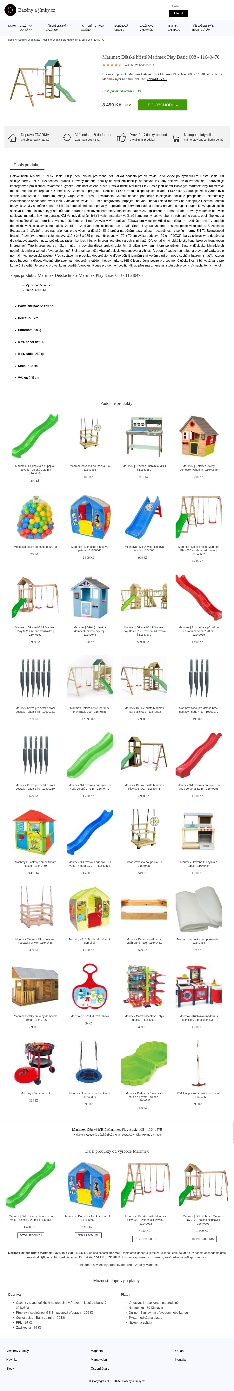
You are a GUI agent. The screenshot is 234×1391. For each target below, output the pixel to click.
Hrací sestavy (123, 1134)
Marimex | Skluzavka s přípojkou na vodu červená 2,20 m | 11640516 (199, 631)
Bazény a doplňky (26, 27)
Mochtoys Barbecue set (35, 1093)
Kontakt (180, 1359)
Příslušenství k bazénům (57, 27)
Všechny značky (17, 1351)
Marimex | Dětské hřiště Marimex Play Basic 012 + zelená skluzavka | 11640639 (144, 631)
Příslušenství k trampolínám (203, 27)
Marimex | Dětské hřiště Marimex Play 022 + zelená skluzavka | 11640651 (35, 631)
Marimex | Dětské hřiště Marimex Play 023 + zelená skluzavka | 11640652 (198, 550)
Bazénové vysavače (147, 27)
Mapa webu (99, 1359)
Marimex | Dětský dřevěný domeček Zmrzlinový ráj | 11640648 (90, 631)
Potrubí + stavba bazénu (92, 27)
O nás (179, 1351)
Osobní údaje (100, 1368)
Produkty (21, 39)
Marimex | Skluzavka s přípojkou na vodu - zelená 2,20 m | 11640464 (35, 469)
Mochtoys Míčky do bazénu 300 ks (35, 546)
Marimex (108, 79)
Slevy (10, 1368)
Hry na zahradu (174, 27)
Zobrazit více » (157, 79)
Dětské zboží (34, 39)
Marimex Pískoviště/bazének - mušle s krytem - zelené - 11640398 (144, 1097)
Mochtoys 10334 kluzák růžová (89, 1016)
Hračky (136, 1134)
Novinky (11, 1359)
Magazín (97, 1351)
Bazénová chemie (121, 27)
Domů (12, 25)
